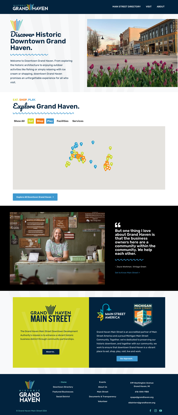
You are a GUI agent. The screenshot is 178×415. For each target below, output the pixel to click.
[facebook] (150, 410)
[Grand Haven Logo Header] (30, 4)
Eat (31, 121)
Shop (40, 121)
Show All (19, 121)
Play (50, 121)
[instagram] (155, 410)
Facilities (62, 121)
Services (77, 121)
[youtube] (160, 410)
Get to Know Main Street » (127, 272)
